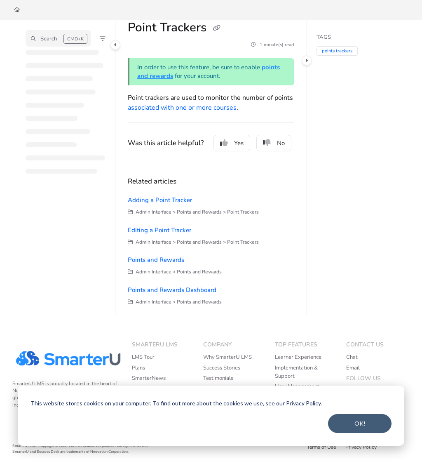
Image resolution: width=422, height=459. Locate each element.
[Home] (17, 10)
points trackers (337, 51)
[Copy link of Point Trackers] (216, 28)
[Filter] (103, 38)
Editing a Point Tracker (159, 230)
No (274, 143)
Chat (352, 357)
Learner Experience (298, 357)
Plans (138, 368)
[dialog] (211, 416)
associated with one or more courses (182, 107)
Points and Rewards (156, 260)
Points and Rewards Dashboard (172, 290)
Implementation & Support (296, 372)
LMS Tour (143, 357)
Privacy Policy (361, 447)
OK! (360, 423)
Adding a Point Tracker (160, 200)
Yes (232, 143)
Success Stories (221, 368)
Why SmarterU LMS (227, 357)
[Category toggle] (115, 45)
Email (353, 368)
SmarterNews (149, 378)
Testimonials (218, 378)
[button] (58, 38)
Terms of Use (321, 447)
